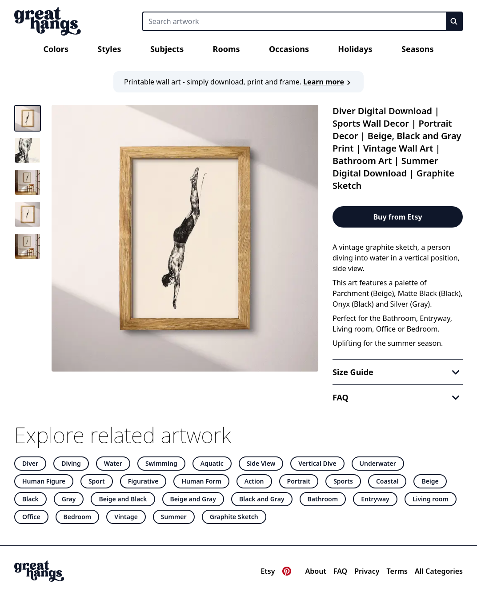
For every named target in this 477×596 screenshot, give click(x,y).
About (315, 571)
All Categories (439, 571)
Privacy (366, 571)
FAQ (340, 571)
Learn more (328, 82)
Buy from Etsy (397, 217)
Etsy (268, 571)
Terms (397, 571)
